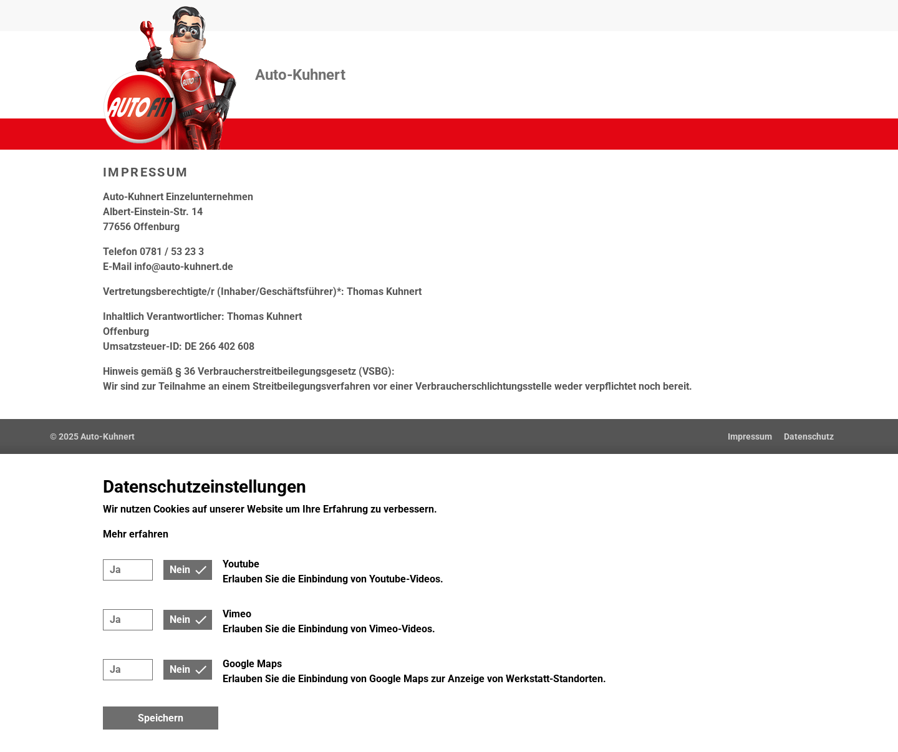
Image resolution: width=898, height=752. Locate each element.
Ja (115, 570)
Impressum (750, 436)
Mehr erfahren (135, 534)
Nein (180, 570)
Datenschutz (809, 436)
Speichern (160, 718)
